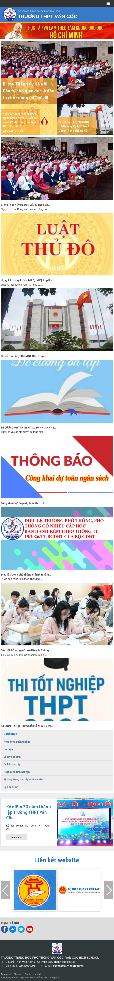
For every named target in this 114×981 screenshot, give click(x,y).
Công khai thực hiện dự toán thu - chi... (24, 503)
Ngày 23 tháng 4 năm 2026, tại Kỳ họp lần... (27, 280)
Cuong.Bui (53, 977)
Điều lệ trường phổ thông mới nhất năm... (26, 574)
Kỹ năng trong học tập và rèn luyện (23, 779)
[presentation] (5, 890)
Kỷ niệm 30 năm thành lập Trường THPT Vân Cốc (28, 812)
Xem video (16, 837)
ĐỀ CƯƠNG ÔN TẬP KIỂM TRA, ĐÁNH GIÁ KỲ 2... (28, 427)
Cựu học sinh (11, 787)
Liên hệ (37, 974)
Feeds (28, 974)
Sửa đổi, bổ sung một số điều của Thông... (25, 650)
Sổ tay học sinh (12, 756)
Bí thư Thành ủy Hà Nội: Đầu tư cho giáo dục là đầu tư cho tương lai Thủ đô (28, 91)
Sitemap (18, 974)
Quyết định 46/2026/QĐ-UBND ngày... (24, 356)
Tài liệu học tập (12, 764)
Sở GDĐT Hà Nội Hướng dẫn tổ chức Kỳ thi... (27, 726)
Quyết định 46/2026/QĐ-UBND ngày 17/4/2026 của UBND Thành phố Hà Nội (75, 126)
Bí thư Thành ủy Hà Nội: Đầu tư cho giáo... (25, 204)
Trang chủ (6, 974)
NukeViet (32, 977)
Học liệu (8, 749)
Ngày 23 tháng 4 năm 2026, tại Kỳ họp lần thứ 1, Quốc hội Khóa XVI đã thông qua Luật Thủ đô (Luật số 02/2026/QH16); (20, 122)
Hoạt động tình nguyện (17, 771)
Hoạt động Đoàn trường (17, 741)
